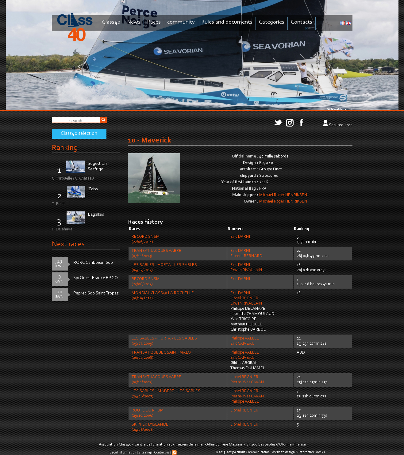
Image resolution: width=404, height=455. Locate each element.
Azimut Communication (252, 452)
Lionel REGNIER (244, 298)
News (133, 22)
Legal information (123, 452)
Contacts (301, 22)
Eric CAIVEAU (242, 344)
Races (154, 22)
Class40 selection (79, 133)
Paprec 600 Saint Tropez (96, 293)
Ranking (65, 148)
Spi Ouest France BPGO (95, 278)
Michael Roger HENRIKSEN (283, 195)
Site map (145, 452)
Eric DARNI (240, 237)
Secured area (340, 125)
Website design (283, 452)
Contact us (162, 452)
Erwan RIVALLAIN (246, 270)
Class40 (111, 22)
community (181, 22)
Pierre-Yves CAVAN (247, 382)
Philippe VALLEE (244, 338)
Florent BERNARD (246, 256)
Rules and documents (226, 22)
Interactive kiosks (311, 452)
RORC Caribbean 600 (93, 262)
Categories (271, 22)
